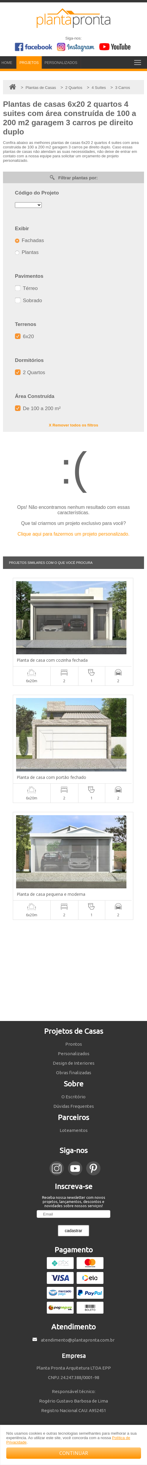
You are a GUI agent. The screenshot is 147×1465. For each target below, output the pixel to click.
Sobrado (28, 300)
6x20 (24, 336)
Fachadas (29, 240)
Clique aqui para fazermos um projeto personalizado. (73, 534)
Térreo (26, 288)
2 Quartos (30, 372)
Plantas (26, 252)
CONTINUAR (73, 1453)
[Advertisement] (73, 970)
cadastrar (73, 1230)
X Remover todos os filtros (73, 425)
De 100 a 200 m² (38, 408)
